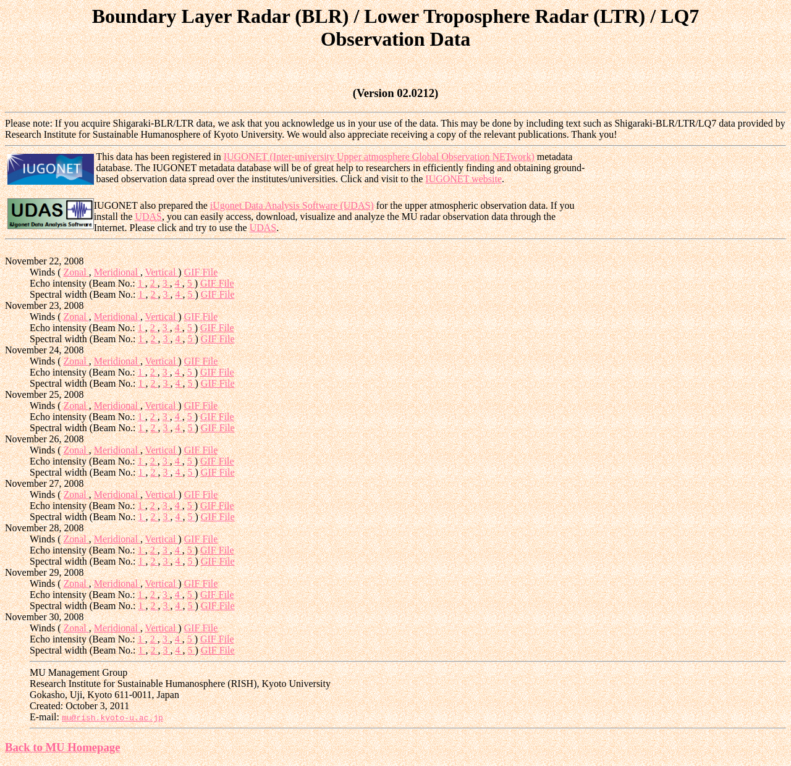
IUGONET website (463, 179)
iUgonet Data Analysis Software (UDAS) (292, 205)
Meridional (117, 272)
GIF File (201, 272)
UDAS (148, 216)
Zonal (75, 272)
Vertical (162, 272)
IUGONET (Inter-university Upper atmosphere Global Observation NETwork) (379, 156)
